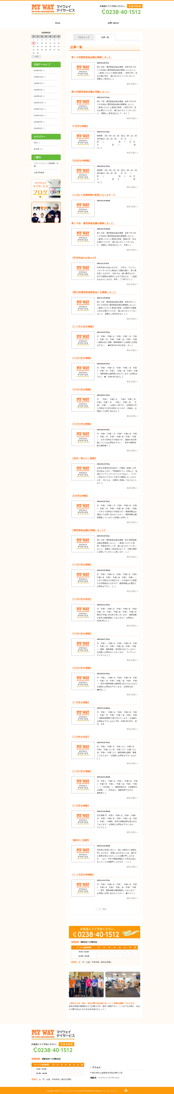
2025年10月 (38, 77)
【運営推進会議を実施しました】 (88, 530)
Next (104, 909)
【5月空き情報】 (80, 496)
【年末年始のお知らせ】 (84, 257)
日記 (35, 143)
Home (57, 23)
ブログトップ (83, 37)
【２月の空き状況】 (81, 599)
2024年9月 (38, 122)
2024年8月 (38, 128)
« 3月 (36, 56)
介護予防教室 (39, 172)
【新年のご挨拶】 (80, 840)
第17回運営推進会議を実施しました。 (91, 91)
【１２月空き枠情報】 (83, 874)
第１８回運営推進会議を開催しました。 (92, 57)
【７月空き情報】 (80, 702)
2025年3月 (38, 96)
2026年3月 (38, 70)
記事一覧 (105, 37)
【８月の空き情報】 (81, 389)
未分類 (36, 149)
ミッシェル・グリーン (109, 1091)
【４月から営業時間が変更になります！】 (93, 195)
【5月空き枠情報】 (81, 160)
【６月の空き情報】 (81, 424)
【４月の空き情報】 (81, 564)
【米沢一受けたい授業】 (85, 458)
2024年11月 (38, 109)
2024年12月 (38, 103)
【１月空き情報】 (80, 805)
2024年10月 (38, 115)
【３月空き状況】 (80, 737)
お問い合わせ (113, 23)
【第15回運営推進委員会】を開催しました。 (94, 292)
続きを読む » (132, 84)
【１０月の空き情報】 (83, 326)
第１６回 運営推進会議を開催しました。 (93, 223)
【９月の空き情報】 (81, 358)
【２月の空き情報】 (81, 771)
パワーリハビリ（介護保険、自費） (46, 164)
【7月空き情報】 (80, 126)
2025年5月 (38, 90)
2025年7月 (38, 83)
